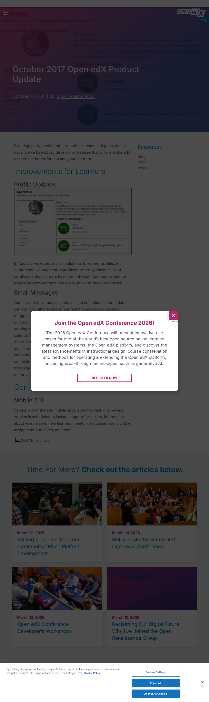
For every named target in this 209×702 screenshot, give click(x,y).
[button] (173, 315)
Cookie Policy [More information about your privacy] (92, 673)
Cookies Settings (156, 672)
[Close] (202, 682)
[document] (104, 351)
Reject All (155, 683)
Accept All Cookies (155, 693)
